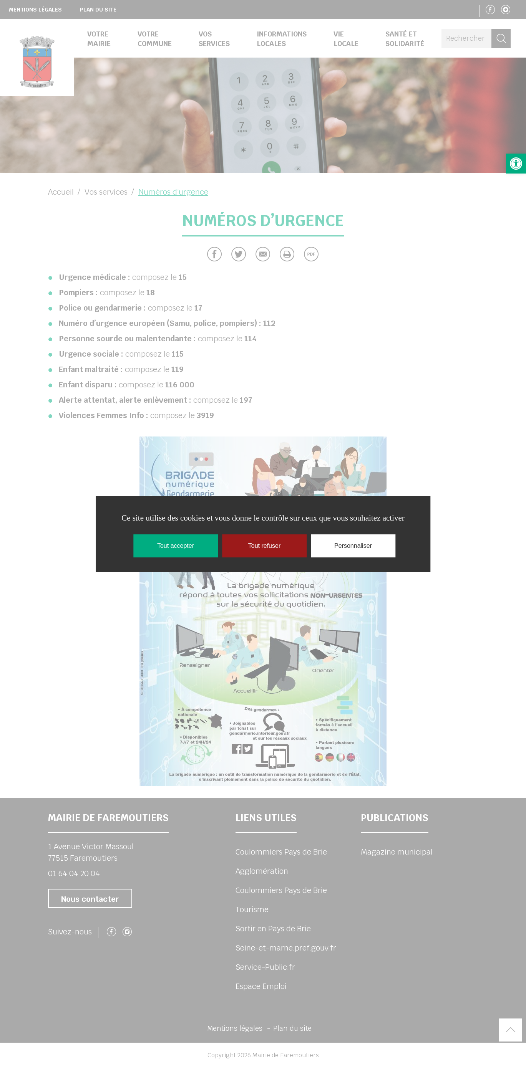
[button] (516, 164)
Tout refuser (264, 545)
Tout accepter (175, 545)
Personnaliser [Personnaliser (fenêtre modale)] (353, 545)
